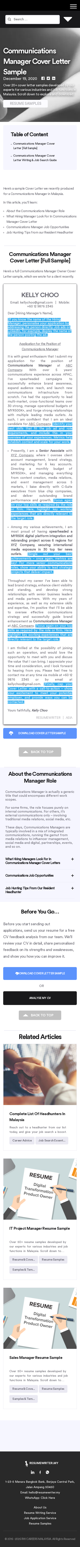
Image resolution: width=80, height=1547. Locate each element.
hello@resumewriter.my (44, 1492)
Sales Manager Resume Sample (35, 1358)
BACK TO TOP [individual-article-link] (42, 752)
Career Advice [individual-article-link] (22, 1140)
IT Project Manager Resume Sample (39, 1228)
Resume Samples (40, 1523)
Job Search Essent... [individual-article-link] (51, 1140)
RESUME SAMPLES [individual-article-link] (25, 103)
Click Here (48, 1497)
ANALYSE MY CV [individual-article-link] (40, 998)
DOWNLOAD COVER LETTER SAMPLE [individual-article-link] (42, 733)
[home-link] (33, 1473)
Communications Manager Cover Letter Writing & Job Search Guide (35, 158)
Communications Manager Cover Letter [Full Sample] (34, 146)
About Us (40, 1507)
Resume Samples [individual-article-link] (53, 1259)
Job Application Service (40, 1518)
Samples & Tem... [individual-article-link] (23, 1269)
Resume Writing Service (40, 1512)
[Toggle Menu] (73, 6)
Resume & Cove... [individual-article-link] (23, 1259)
